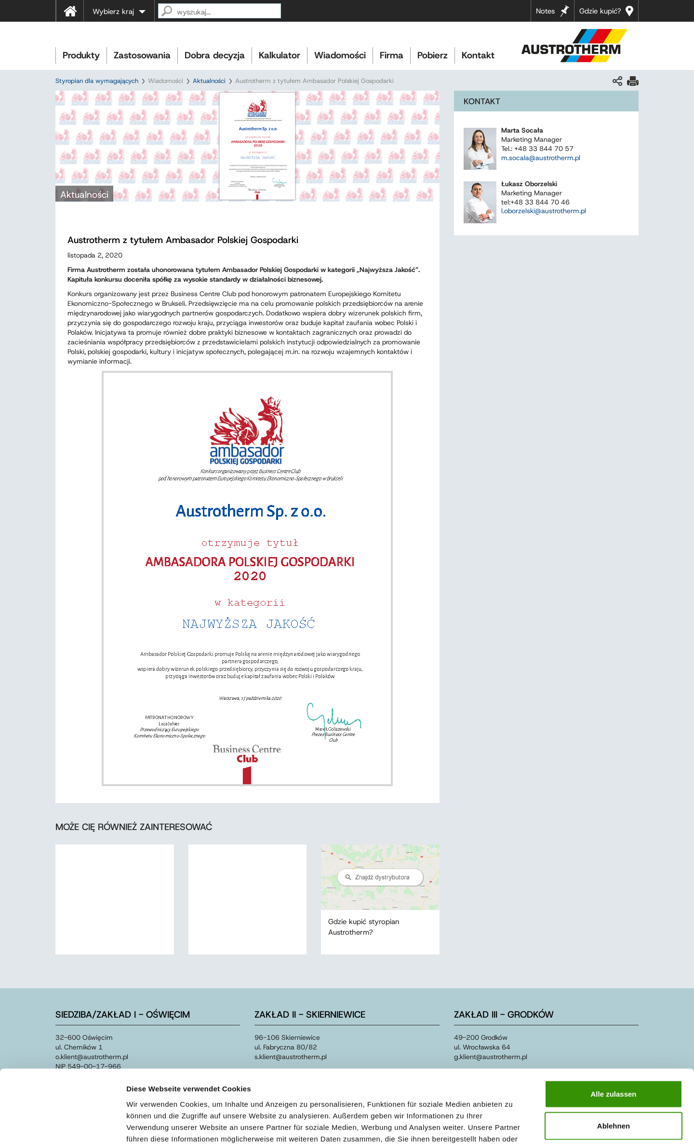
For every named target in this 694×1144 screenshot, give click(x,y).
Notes (545, 11)
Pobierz (432, 55)
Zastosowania (142, 55)
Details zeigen (512, 1125)
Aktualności (209, 81)
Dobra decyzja (215, 55)
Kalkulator (279, 55)
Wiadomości (340, 55)
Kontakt (478, 55)
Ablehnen (613, 1062)
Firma (391, 55)
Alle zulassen (613, 1030)
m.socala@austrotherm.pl (540, 157)
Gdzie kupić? (600, 11)
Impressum (369, 1086)
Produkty (81, 55)
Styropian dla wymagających (96, 81)
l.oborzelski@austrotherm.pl (543, 210)
